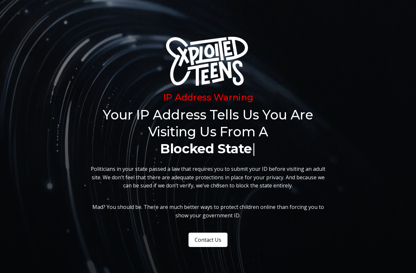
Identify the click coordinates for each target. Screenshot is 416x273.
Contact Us (208, 239)
